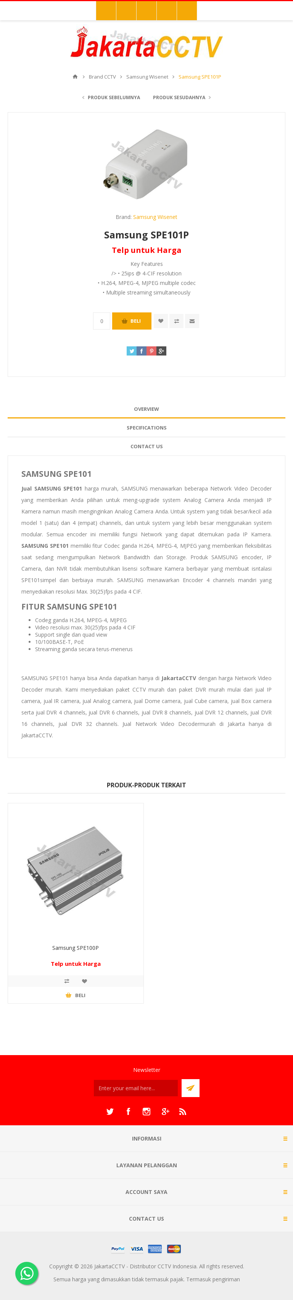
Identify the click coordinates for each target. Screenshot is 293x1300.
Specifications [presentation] (147, 427)
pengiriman (226, 1279)
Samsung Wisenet (155, 216)
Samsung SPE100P (75, 947)
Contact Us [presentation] (146, 446)
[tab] (146, 409)
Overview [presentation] (146, 408)
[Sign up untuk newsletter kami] (136, 1088)
